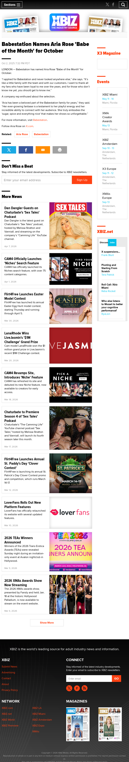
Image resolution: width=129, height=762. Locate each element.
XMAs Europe (107, 196)
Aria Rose (22, 134)
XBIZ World (8, 720)
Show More (47, 623)
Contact (6, 678)
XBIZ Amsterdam (109, 142)
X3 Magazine (109, 53)
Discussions (103, 242)
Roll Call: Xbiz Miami (109, 286)
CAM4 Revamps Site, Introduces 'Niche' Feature (23, 375)
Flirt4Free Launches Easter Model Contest (24, 296)
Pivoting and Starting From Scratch (109, 268)
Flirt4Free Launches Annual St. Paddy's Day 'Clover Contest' (24, 463)
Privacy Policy (10, 690)
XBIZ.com (7, 708)
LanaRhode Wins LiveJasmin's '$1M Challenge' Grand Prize (21, 337)
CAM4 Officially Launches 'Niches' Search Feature (22, 261)
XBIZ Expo (38, 725)
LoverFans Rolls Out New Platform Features (22, 504)
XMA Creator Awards (107, 117)
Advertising (8, 672)
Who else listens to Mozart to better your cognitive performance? (112, 305)
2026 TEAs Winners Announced (18, 540)
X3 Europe (109, 169)
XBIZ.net (105, 231)
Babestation (40, 120)
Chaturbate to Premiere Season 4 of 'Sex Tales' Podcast (21, 416)
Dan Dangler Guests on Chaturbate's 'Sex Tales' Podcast (21, 212)
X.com (29, 126)
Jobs (112, 242)
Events (103, 81)
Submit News (9, 666)
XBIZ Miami (109, 94)
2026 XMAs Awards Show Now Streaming (23, 583)
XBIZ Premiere (10, 725)
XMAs (35, 731)
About (5, 684)
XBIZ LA (37, 708)
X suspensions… (110, 252)
